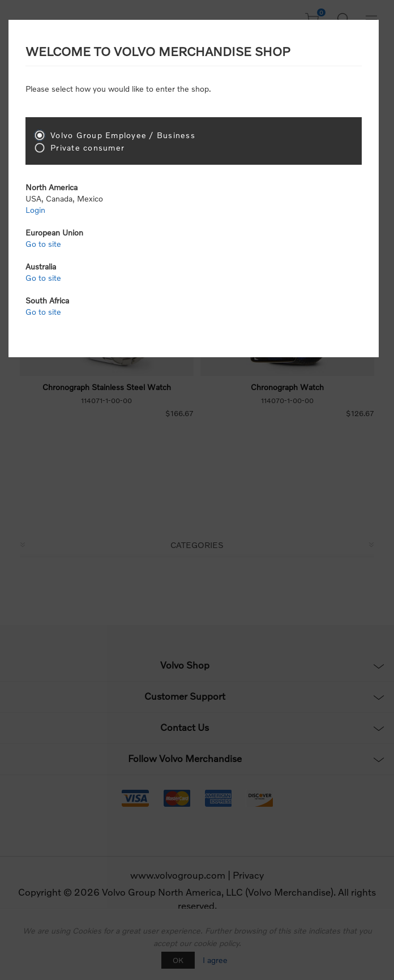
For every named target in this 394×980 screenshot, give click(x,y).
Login (35, 210)
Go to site (43, 244)
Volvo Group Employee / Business (122, 135)
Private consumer (87, 147)
